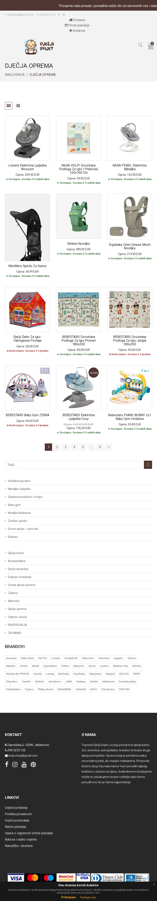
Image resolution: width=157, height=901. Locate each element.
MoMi (35, 666)
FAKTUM (124, 689)
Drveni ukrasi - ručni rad (23, 528)
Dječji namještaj (18, 569)
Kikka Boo (88, 658)
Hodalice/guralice (19, 481)
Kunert (24, 666)
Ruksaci (13, 536)
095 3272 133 (46, 14)
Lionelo (55, 658)
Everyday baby (127, 681)
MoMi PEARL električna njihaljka (130, 167)
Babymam (95, 673)
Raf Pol (42, 658)
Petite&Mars (13, 689)
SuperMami (50, 666)
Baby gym (14, 505)
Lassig (50, 673)
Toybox (29, 689)
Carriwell (81, 689)
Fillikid (65, 666)
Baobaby (63, 673)
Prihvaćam (68, 897)
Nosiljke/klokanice (19, 513)
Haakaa (80, 681)
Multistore (108, 681)
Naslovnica (15, 75)
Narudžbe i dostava (19, 846)
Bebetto (11, 666)
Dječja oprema (17, 609)
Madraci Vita (120, 666)
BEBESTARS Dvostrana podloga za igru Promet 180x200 (78, 340)
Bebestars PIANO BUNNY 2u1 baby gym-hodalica (129, 417)
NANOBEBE (64, 689)
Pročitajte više (88, 897)
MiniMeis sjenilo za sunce (27, 266)
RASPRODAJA (17, 625)
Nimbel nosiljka (78, 244)
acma (92, 666)
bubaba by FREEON (17, 673)
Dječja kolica (16, 553)
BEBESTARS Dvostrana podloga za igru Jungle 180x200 (129, 340)
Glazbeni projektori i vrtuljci (25, 497)
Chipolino (11, 681)
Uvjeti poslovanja (17, 820)
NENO (136, 673)
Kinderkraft (71, 658)
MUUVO (124, 673)
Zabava (13, 593)
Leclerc (104, 666)
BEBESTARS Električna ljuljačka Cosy (78, 417)
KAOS (93, 689)
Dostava (77, 20)
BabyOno (78, 666)
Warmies (13, 601)
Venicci (132, 658)
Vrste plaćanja (77, 25)
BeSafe (39, 681)
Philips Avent (45, 689)
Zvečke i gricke (17, 520)
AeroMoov (54, 681)
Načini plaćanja (15, 827)
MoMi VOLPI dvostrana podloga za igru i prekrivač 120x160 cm (78, 169)
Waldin (94, 681)
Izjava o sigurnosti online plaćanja (29, 833)
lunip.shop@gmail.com (19, 14)
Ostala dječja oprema (21, 585)
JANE (68, 681)
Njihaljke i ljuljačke (19, 489)
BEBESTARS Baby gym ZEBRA (27, 415)
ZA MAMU (14, 633)
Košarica (77, 31)
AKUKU (136, 666)
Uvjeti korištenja (16, 808)
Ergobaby (79, 673)
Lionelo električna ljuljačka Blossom (27, 167)
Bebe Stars (27, 658)
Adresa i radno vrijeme (21, 839)
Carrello (26, 681)
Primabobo (108, 689)
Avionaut (11, 658)
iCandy (37, 673)
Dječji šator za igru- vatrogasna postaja (27, 338)
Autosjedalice (17, 561)
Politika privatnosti (18, 814)
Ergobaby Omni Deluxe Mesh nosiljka (129, 246)
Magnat (110, 673)
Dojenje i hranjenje (19, 577)
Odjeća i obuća (17, 617)
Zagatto (118, 658)
